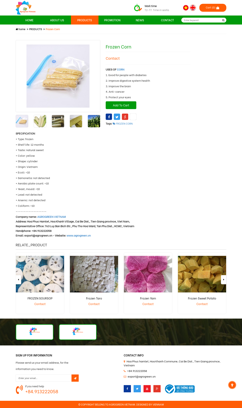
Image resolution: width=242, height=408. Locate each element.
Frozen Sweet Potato (202, 298)
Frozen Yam (148, 298)
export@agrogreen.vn (142, 376)
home (20, 29)
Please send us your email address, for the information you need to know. (42, 365)
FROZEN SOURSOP (40, 298)
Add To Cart (121, 105)
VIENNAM (158, 404)
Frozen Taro (94, 298)
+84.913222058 (41, 391)
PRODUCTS (35, 29)
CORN (120, 69)
